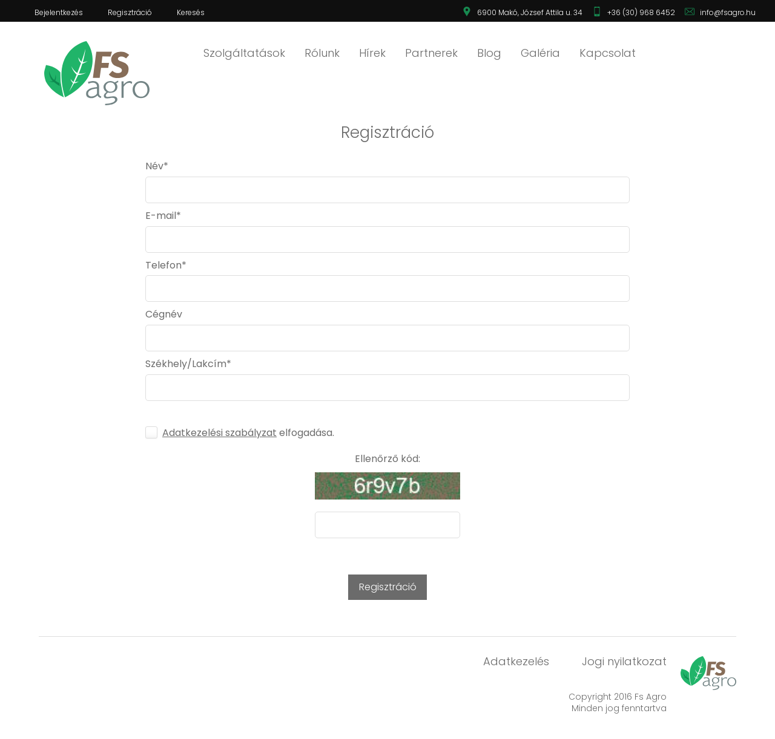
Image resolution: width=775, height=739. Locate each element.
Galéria (540, 52)
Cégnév (163, 314)
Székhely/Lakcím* (188, 364)
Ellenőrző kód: (387, 459)
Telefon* (165, 265)
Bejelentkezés (59, 12)
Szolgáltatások (244, 52)
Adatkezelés (516, 661)
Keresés (191, 12)
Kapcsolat (607, 52)
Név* (156, 166)
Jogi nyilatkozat (624, 661)
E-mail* (163, 216)
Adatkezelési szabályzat (219, 433)
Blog (489, 52)
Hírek (372, 52)
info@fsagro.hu (728, 12)
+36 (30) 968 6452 (641, 12)
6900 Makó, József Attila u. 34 (529, 12)
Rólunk (322, 52)
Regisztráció (130, 12)
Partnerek (431, 52)
